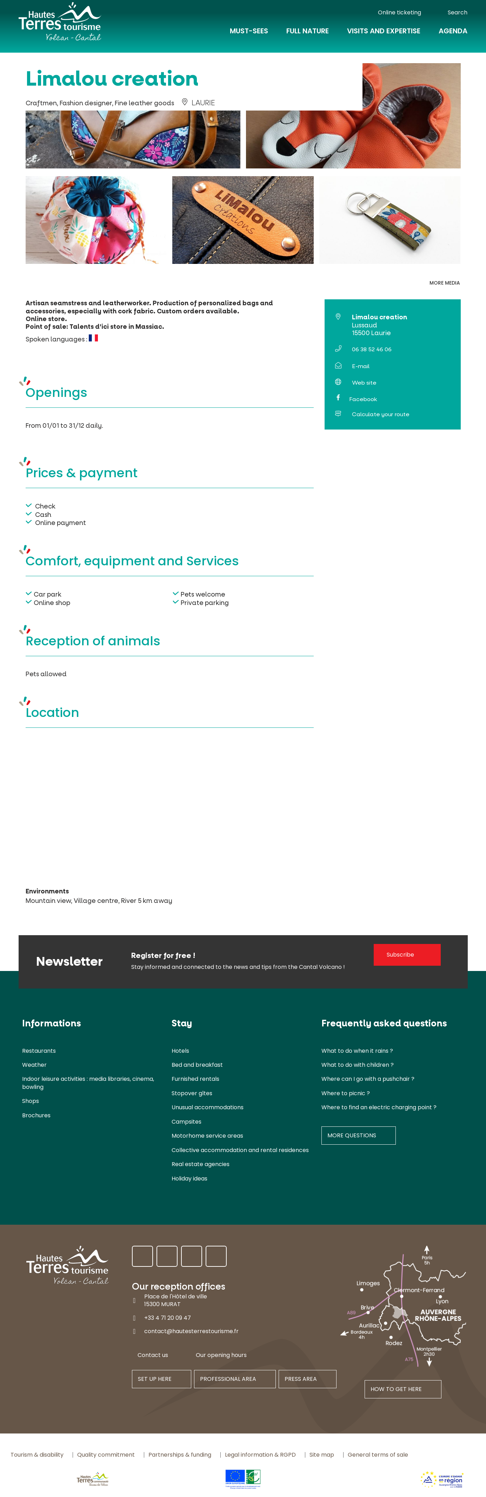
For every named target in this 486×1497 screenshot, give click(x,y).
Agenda (453, 36)
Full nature (307, 36)
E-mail (361, 366)
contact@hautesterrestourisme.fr (191, 1331)
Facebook (363, 399)
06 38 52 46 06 (372, 349)
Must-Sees (249, 36)
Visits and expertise (383, 36)
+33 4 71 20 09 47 (167, 1317)
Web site (364, 382)
